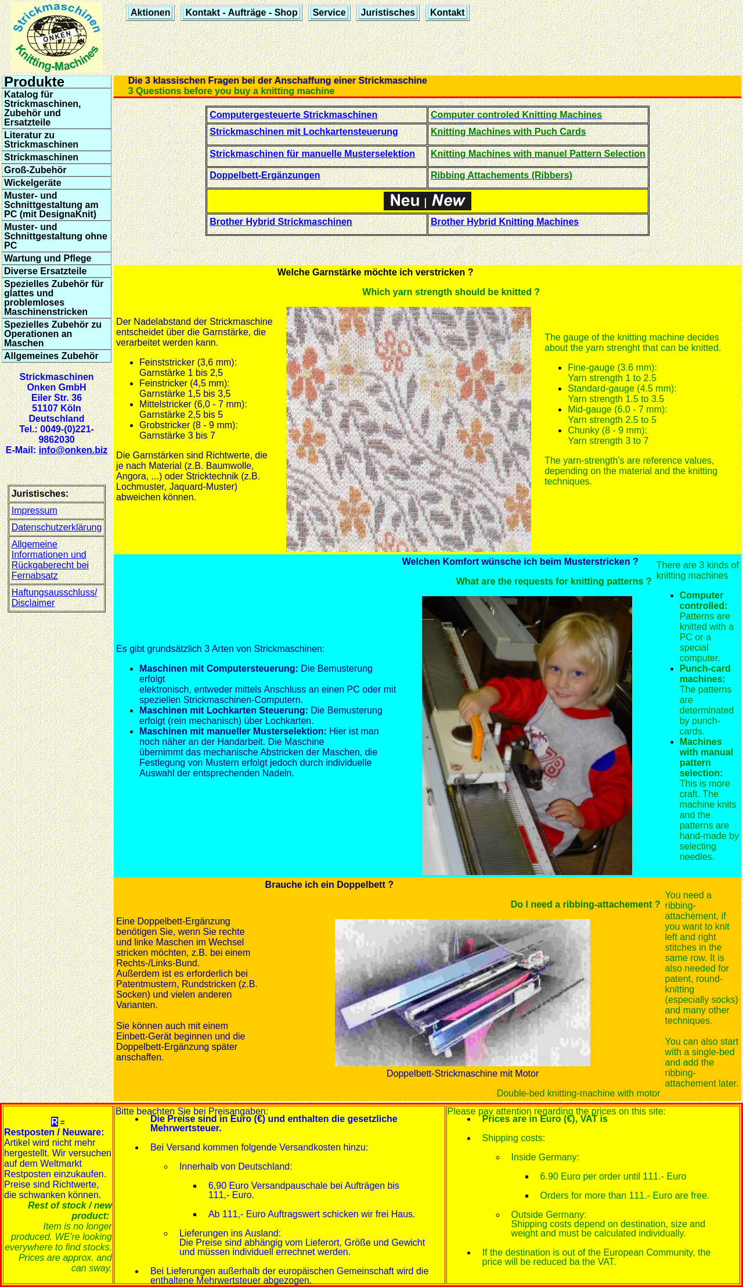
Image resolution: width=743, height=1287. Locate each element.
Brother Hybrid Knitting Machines (505, 222)
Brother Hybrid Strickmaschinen (281, 222)
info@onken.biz (73, 450)
